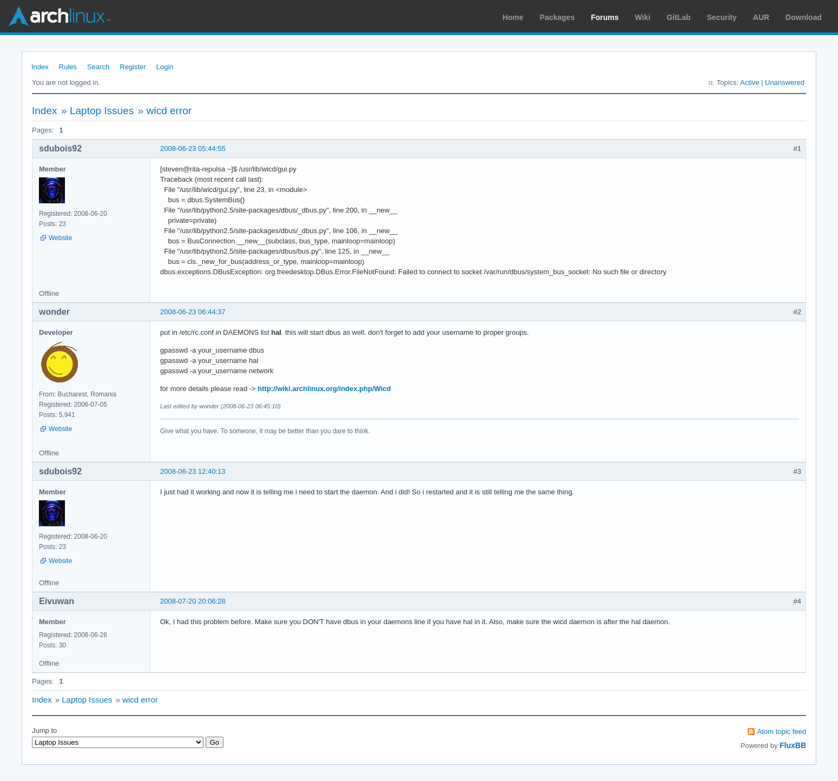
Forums (604, 17)
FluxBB (793, 745)
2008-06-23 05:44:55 (193, 148)
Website (60, 238)
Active (749, 82)
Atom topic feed (781, 731)
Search (98, 67)
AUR (761, 17)
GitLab (678, 17)
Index (40, 67)
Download (804, 17)
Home (513, 17)
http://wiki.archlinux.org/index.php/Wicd (324, 389)
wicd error (169, 110)
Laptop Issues (102, 110)
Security (722, 17)
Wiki (643, 17)
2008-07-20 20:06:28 (193, 601)
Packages (557, 17)
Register (133, 67)
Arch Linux (59, 16)
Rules (68, 67)
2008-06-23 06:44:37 (193, 312)
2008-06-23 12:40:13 (193, 471)
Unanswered (784, 82)
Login (165, 67)
